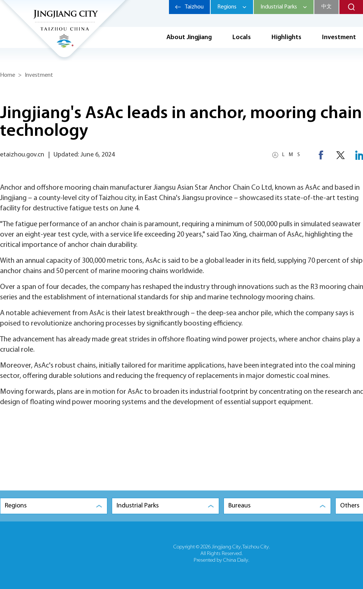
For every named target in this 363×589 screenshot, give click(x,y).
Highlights (286, 37)
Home (7, 75)
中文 (326, 7)
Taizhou (194, 7)
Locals (241, 37)
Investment (39, 75)
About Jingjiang (189, 37)
